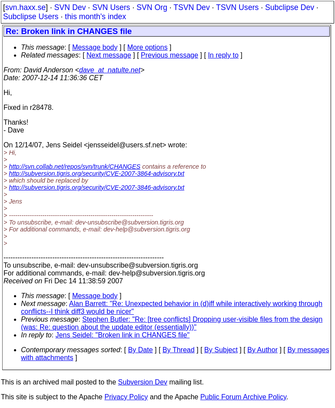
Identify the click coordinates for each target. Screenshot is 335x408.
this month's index (95, 16)
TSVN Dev (192, 7)
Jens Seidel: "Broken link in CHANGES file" (122, 335)
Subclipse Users (30, 16)
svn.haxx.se (25, 7)
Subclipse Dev (289, 7)
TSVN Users (237, 7)
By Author (262, 350)
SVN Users (111, 7)
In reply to (223, 55)
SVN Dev (69, 7)
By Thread (179, 350)
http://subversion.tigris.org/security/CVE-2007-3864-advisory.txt (96, 173)
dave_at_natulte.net (109, 70)
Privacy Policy (126, 397)
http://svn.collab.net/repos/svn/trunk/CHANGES (74, 166)
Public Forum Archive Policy (243, 397)
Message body (94, 47)
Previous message (169, 55)
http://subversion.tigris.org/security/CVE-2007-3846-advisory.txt (96, 187)
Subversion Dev (143, 382)
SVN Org (152, 7)
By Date (140, 350)
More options (147, 47)
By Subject (220, 350)
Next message (108, 55)
